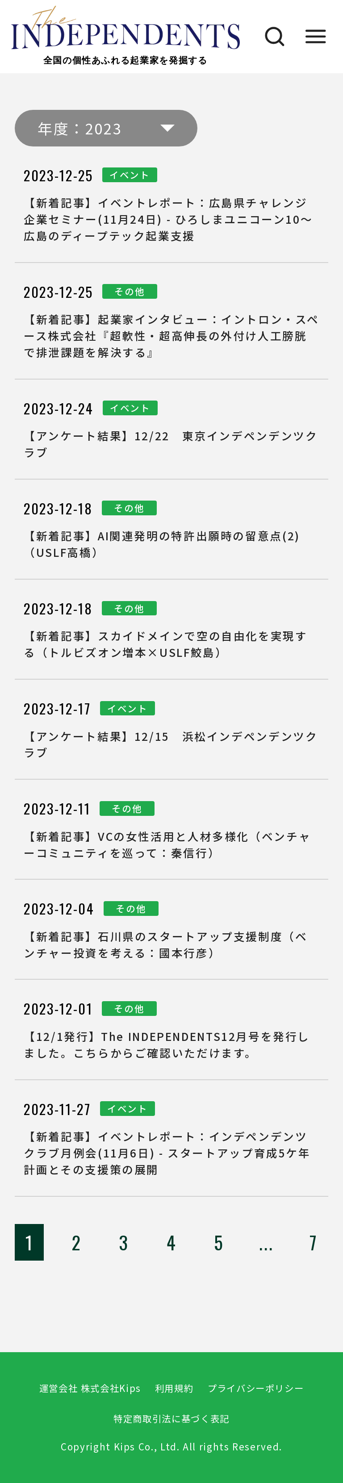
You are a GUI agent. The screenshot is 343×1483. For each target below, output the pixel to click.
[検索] (270, 36)
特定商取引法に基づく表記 (171, 1418)
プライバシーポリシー (255, 1388)
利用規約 (174, 1388)
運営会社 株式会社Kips (90, 1388)
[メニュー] (315, 36)
